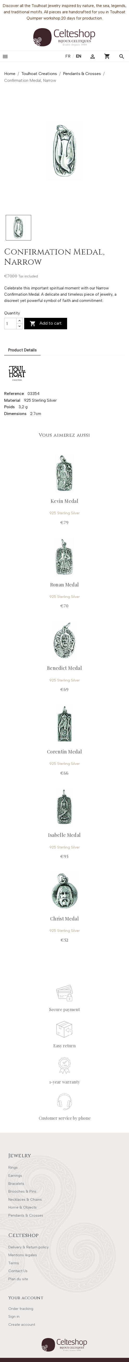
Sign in (14, 1316)
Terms (13, 1263)
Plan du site (18, 1279)
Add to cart (46, 323)
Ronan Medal (64, 584)
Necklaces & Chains (25, 1199)
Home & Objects (22, 1207)
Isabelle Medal (64, 835)
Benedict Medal (64, 668)
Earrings (15, 1175)
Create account (21, 1324)
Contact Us (18, 1271)
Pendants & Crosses (25, 1215)
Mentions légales (22, 1255)
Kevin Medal (64, 501)
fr (68, 56)
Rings (13, 1167)
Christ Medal (64, 918)
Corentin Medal (64, 751)
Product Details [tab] (22, 350)
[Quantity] (10, 323)
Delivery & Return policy (28, 1247)
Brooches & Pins (22, 1191)
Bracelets (16, 1183)
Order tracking (20, 1309)
